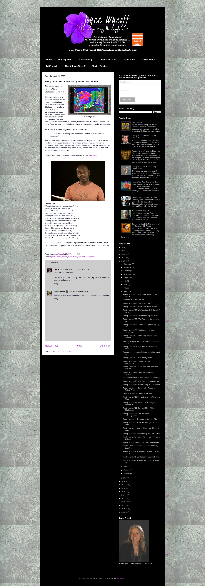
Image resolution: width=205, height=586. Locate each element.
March (126, 467)
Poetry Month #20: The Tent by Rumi (137, 358)
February (127, 470)
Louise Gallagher (61, 269)
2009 (123, 512)
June (126, 284)
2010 (123, 509)
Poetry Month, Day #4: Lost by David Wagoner (144, 137)
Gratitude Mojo (85, 59)
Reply (56, 284)
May (125, 288)
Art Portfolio (52, 66)
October (127, 271)
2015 (123, 492)
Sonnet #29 (72, 257)
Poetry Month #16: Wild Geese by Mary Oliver (141, 381)
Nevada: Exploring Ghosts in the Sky (137, 393)
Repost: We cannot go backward (144, 197)
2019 (123, 478)
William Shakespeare (86, 257)
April (126, 291)
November (128, 267)
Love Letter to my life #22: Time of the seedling (141, 378)
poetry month (62, 257)
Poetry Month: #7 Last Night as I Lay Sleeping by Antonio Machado (146, 152)
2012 (123, 502)
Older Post (105, 345)
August (126, 278)
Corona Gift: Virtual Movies (133, 300)
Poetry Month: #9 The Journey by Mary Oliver (141, 419)
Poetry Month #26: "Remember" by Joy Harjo (140, 316)
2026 (123, 247)
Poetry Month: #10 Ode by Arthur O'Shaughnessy (136, 415)
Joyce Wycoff (59, 292)
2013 (123, 498)
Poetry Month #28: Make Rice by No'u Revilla (140, 307)
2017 (123, 485)
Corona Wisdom (108, 59)
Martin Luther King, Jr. (140, 211)
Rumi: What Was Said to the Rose (145, 182)
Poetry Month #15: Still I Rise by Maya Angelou (141, 385)
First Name (124, 90)
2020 (123, 261)
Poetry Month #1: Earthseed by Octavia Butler (141, 457)
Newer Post (51, 345)
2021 (123, 257)
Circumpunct (137, 122)
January (127, 474)
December (128, 264)
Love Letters (129, 59)
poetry (53, 257)
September (128, 274)
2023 (123, 251)
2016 (123, 488)
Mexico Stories (99, 66)
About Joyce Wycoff (75, 66)
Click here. (93, 155)
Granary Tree (64, 59)
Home (49, 59)
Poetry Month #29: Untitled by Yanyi (137, 303)
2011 (123, 505)
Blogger (122, 578)
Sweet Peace (148, 59)
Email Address (126, 82)
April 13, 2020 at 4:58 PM (79, 292)
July (125, 281)
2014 (123, 495)
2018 (123, 481)
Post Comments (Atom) (65, 351)
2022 (123, 254)
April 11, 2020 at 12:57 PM (79, 269)
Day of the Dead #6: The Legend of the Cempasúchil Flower (145, 225)
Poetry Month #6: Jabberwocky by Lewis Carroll (141, 434)
